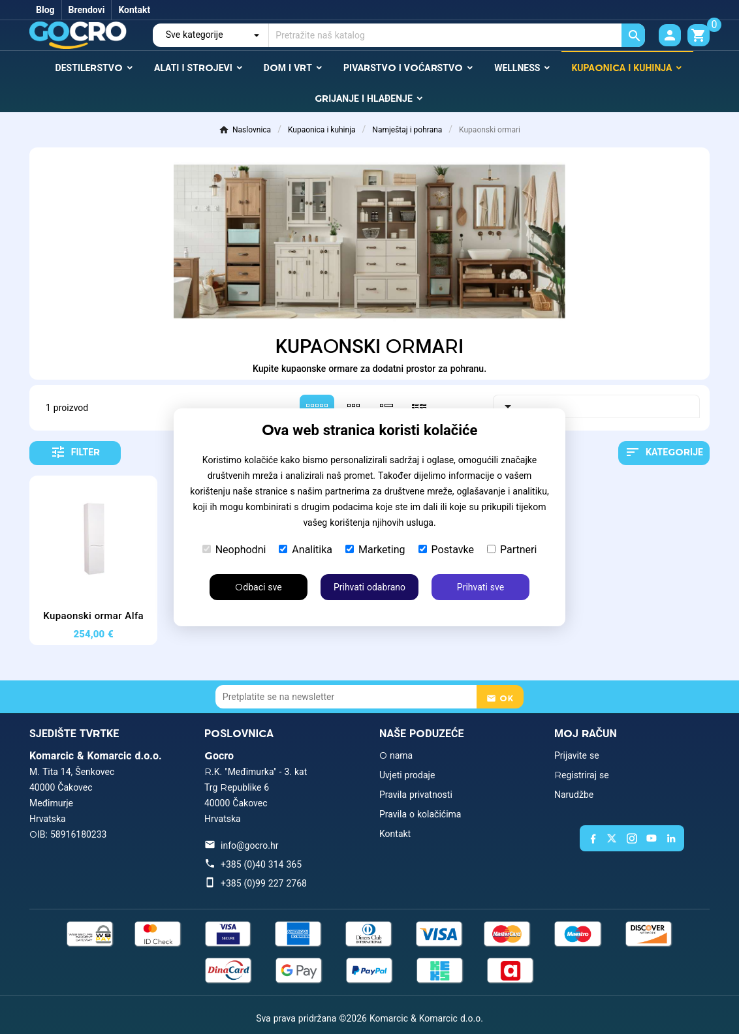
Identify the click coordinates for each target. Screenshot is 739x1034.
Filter (75, 452)
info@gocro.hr (249, 845)
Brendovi (87, 10)
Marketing (375, 549)
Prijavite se (576, 755)
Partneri (512, 549)
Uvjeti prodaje (407, 775)
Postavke (446, 549)
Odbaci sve (258, 587)
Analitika (305, 549)
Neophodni (234, 549)
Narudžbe (573, 794)
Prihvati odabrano (369, 587)
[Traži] (456, 35)
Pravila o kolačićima (420, 814)
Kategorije (664, 452)
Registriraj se (581, 775)
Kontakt (134, 10)
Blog (45, 10)
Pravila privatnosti (415, 794)
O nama (396, 755)
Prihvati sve (480, 587)
